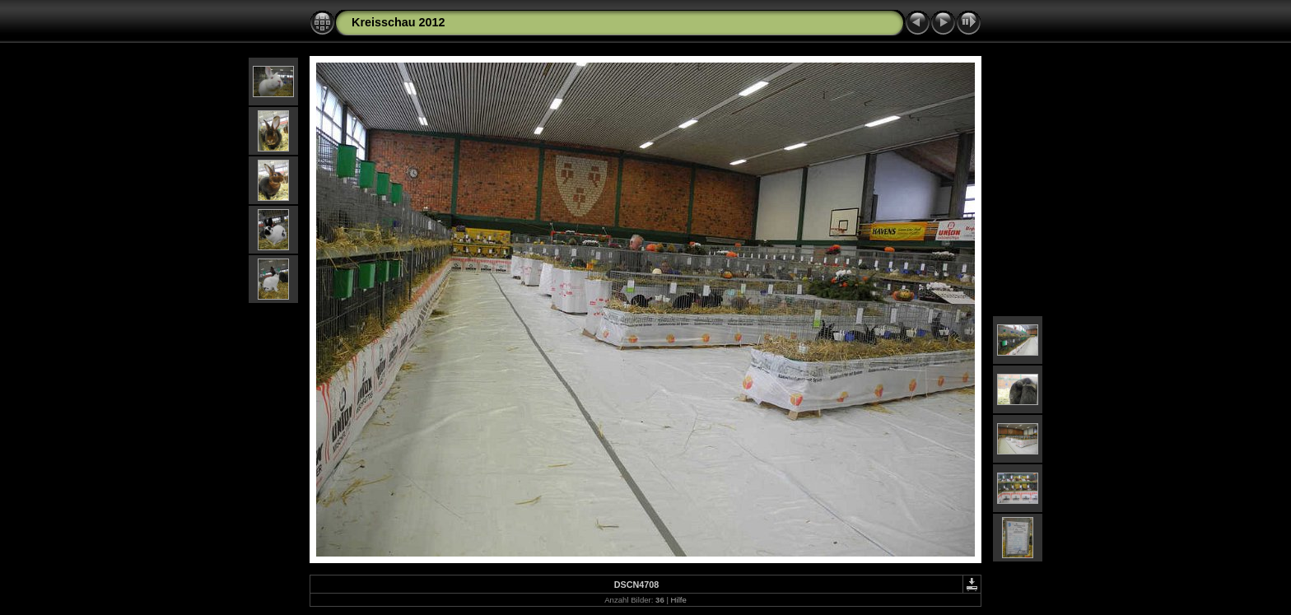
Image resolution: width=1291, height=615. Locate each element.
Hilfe (679, 599)
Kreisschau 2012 (398, 22)
